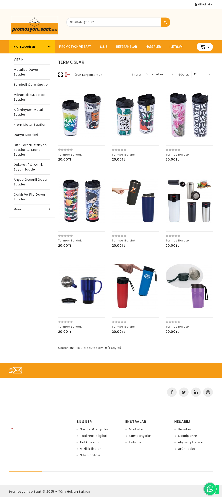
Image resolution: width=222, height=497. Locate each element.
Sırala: (137, 74)
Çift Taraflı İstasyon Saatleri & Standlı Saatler (30, 150)
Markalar (136, 429)
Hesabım (185, 429)
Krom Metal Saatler (30, 124)
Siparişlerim (187, 436)
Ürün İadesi (187, 449)
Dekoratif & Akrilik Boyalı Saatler (28, 167)
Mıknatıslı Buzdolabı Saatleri (30, 97)
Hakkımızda (89, 442)
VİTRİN (19, 59)
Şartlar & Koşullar (94, 429)
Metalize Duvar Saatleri (26, 72)
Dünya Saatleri (26, 135)
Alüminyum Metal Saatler (28, 112)
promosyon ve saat (75, 46)
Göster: (183, 74)
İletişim (135, 442)
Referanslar (126, 46)
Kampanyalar (140, 436)
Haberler (153, 46)
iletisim (176, 46)
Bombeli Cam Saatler (31, 84)
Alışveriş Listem (190, 442)
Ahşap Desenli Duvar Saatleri (31, 182)
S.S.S (104, 46)
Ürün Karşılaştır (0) (88, 75)
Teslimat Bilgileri (93, 436)
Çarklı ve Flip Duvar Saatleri (30, 196)
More (17, 209)
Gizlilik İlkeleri (91, 449)
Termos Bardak (70, 155)
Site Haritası (90, 455)
